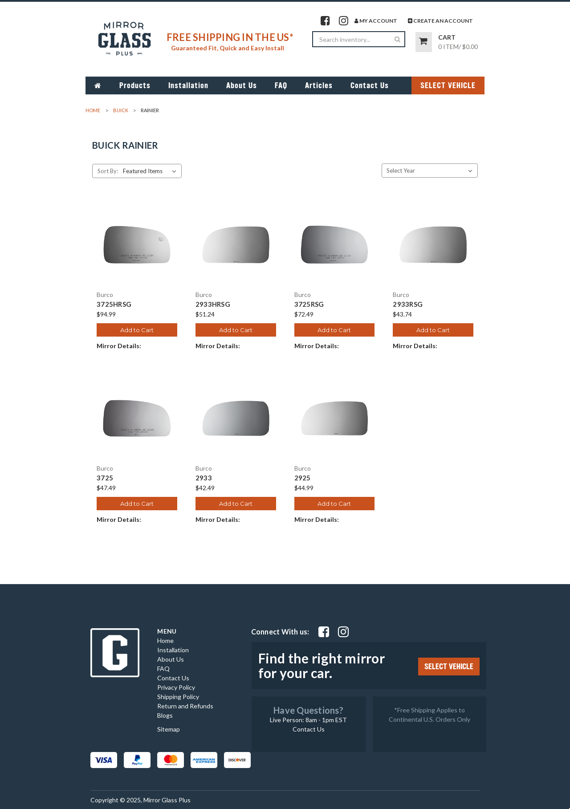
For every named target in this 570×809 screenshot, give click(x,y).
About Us (241, 85)
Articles (319, 85)
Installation (188, 85)
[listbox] (151, 171)
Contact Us (369, 85)
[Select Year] (430, 170)
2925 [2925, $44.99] (302, 478)
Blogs (165, 715)
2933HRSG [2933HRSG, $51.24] (212, 304)
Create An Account (440, 20)
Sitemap (168, 729)
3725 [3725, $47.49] (105, 478)
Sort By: (108, 171)
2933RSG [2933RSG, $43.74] (408, 304)
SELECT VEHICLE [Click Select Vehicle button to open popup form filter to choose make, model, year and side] (448, 85)
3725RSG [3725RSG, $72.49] (309, 304)
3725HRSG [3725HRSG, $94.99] (114, 304)
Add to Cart (137, 329)
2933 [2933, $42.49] (203, 478)
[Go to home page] (98, 85)
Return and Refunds (185, 706)
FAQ (281, 85)
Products (135, 85)
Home (165, 640)
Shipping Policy (178, 696)
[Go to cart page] (424, 42)
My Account (375, 20)
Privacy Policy (176, 687)
